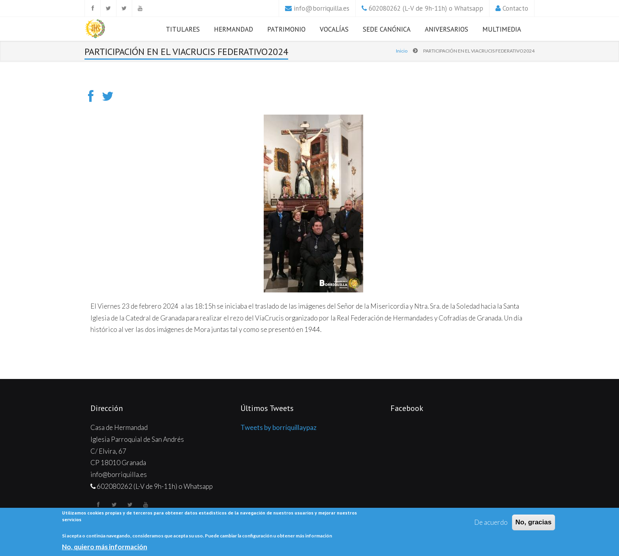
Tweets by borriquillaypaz (278, 427)
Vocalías (334, 29)
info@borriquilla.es (321, 8)
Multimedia (501, 29)
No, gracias (534, 522)
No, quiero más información (104, 547)
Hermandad (233, 29)
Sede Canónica (387, 29)
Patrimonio (286, 29)
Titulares (183, 29)
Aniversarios (446, 29)
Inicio (401, 51)
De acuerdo (491, 522)
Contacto (515, 8)
